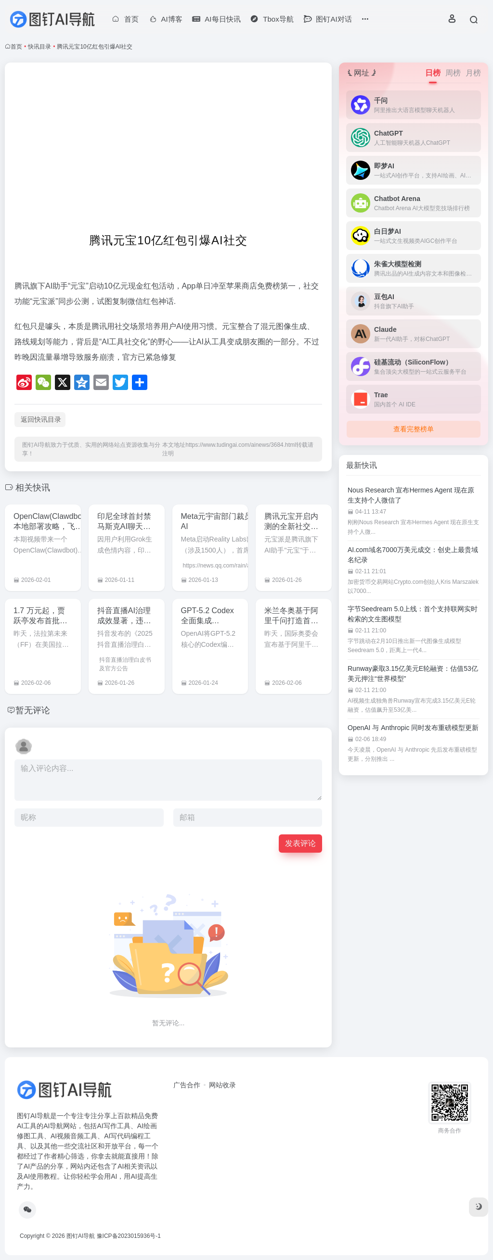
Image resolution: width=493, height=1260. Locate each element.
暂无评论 (32, 710)
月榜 (473, 73)
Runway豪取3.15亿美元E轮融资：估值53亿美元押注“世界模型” (413, 673)
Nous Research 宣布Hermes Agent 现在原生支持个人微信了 (411, 495)
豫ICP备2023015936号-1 (129, 1236)
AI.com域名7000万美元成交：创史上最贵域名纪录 (413, 555)
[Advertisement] (168, 147)
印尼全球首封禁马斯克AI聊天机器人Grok (124, 526)
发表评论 (300, 843)
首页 (16, 46)
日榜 (433, 73)
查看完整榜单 (413, 429)
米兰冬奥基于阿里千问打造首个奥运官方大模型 (291, 620)
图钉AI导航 (80, 1236)
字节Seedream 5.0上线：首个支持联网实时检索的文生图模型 (413, 614)
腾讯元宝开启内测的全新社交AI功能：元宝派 (291, 526)
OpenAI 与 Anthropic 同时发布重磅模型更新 (413, 727)
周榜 (453, 73)
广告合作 (186, 1085)
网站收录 (222, 1085)
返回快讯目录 (41, 419)
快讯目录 (39, 46)
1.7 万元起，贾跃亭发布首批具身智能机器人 (40, 620)
